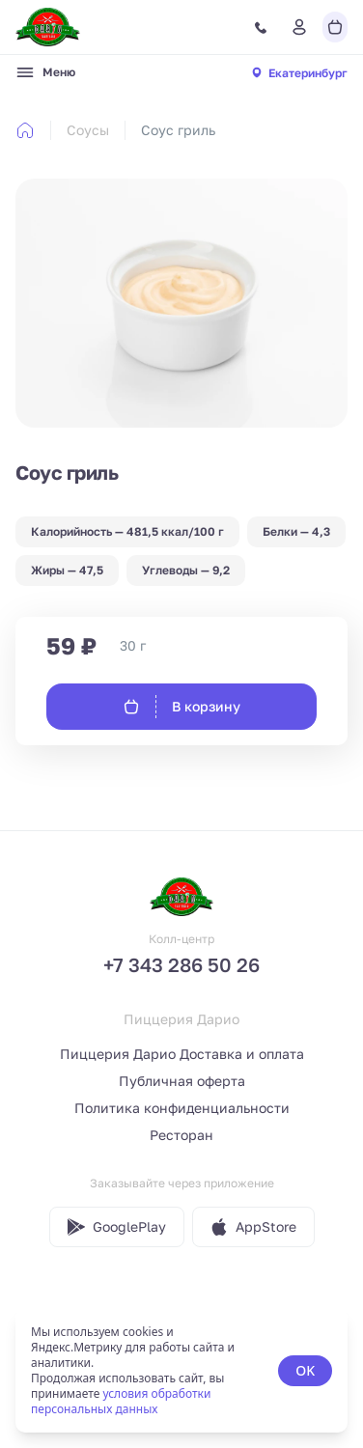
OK (305, 1370)
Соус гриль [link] (178, 130)
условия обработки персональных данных (120, 1401)
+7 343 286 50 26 (181, 964)
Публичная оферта (182, 1080)
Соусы (88, 130)
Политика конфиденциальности (182, 1108)
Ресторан (181, 1135)
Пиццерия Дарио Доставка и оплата (182, 1053)
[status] (181, 1371)
